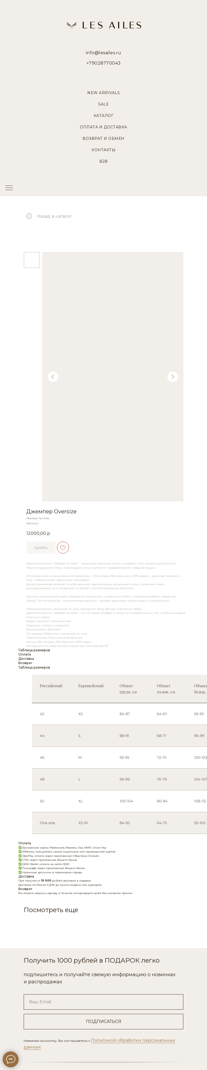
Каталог (104, 115)
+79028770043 (103, 63)
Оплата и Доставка (103, 127)
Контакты (103, 150)
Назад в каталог (54, 216)
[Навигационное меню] (9, 188)
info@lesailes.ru (103, 52)
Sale (103, 104)
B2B (103, 161)
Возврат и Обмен (103, 138)
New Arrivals (103, 92)
